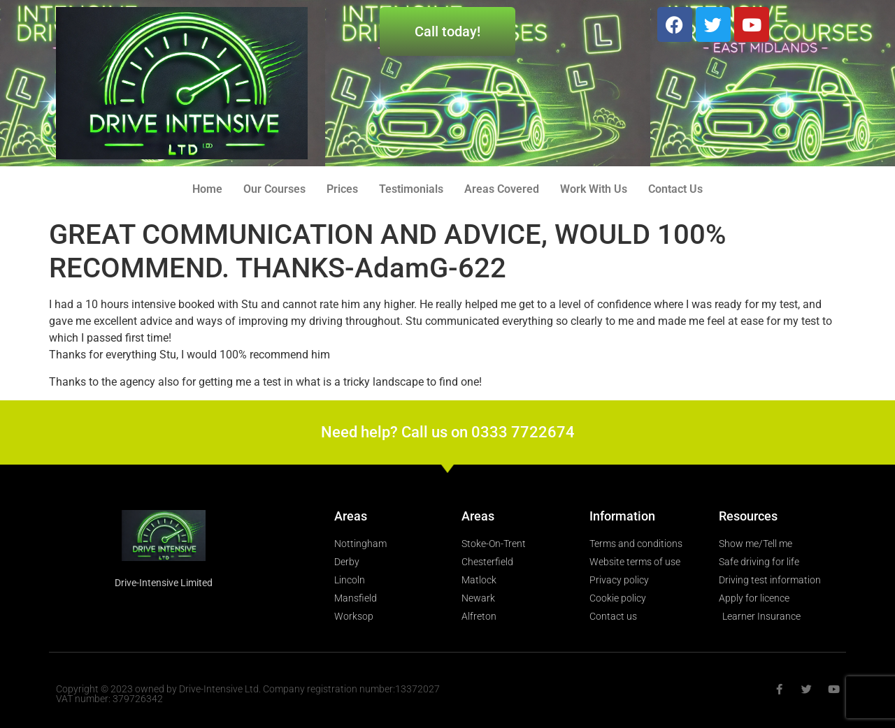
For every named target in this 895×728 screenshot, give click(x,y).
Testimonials (411, 189)
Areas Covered (501, 189)
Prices (342, 189)
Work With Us (593, 189)
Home (207, 189)
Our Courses (274, 189)
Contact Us (675, 189)
